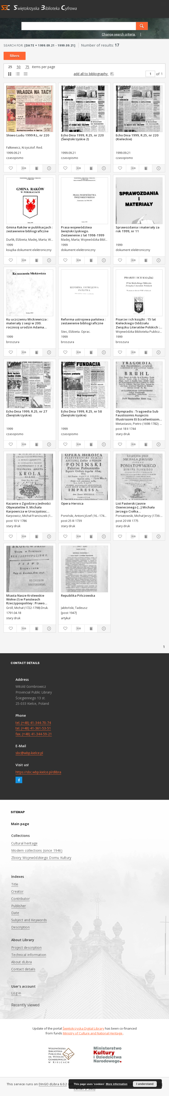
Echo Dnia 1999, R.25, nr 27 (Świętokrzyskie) (26, 413)
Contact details (23, 969)
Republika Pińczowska (78, 595)
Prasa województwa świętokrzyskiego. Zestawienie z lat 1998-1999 (82, 231)
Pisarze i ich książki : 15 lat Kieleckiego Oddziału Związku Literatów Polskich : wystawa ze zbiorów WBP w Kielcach (137, 323)
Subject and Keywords (29, 920)
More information (116, 1084)
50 (19, 67)
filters (14, 56)
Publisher (18, 906)
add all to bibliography (94, 73)
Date (15, 912)
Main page (20, 824)
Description (20, 927)
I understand (144, 1084)
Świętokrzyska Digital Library (83, 1028)
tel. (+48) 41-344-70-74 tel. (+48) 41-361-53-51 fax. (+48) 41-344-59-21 (34, 728)
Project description (26, 947)
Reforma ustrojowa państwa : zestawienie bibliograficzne (83, 321)
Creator (17, 891)
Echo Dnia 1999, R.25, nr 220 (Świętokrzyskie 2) (82, 137)
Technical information (28, 954)
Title (14, 884)
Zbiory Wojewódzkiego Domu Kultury (41, 857)
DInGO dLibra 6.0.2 (53, 1084)
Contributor (20, 898)
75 (27, 67)
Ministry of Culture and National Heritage (93, 1033)
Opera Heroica (72, 503)
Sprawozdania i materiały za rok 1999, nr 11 (137, 229)
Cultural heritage (24, 843)
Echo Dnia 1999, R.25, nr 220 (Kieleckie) (137, 137)
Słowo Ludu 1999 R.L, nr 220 (27, 135)
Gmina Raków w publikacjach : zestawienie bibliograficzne (29, 229)
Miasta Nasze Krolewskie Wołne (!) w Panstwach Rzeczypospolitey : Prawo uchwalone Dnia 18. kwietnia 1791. (28, 599)
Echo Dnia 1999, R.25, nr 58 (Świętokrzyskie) (81, 413)
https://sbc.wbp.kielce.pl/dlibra (38, 772)
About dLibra (21, 962)
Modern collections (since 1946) (36, 850)
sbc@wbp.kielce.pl (29, 753)
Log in (16, 993)
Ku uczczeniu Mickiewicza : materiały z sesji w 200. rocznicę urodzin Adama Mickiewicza (27, 323)
